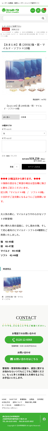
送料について (17, 402)
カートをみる (6, 405)
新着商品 (23, 399)
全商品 (31, 399)
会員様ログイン (19, 405)
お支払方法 (6, 402)
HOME (4, 399)
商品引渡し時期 (30, 402)
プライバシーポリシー (10, 408)
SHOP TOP (13, 399)
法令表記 (40, 399)
